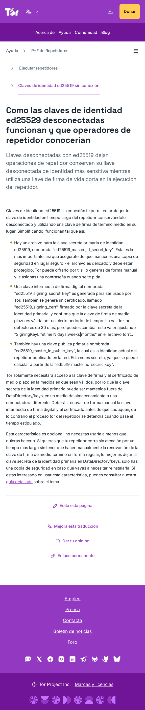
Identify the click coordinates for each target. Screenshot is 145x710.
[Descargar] (109, 11)
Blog (105, 32)
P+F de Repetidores (49, 50)
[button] (72, 506)
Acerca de (45, 32)
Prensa (72, 609)
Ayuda (65, 32)
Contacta (72, 620)
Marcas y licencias (94, 684)
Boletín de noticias (72, 631)
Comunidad (86, 32)
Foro (72, 642)
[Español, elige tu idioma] (32, 11)
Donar (130, 11)
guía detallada (19, 481)
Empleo (73, 598)
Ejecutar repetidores (38, 68)
